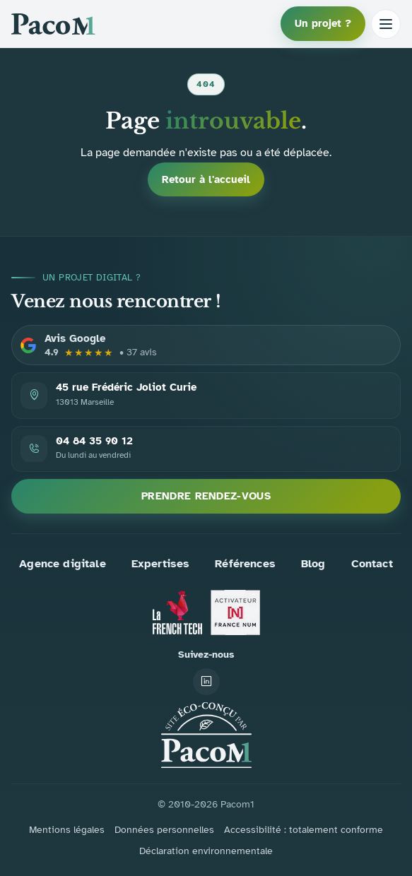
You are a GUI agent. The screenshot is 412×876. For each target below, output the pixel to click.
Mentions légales (67, 830)
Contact (372, 564)
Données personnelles (164, 830)
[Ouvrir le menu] (386, 24)
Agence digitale (62, 564)
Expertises (160, 564)
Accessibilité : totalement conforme (303, 830)
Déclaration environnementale (206, 851)
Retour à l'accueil (206, 179)
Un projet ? (323, 23)
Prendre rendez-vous (206, 496)
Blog (313, 564)
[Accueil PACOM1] (206, 735)
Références (245, 564)
